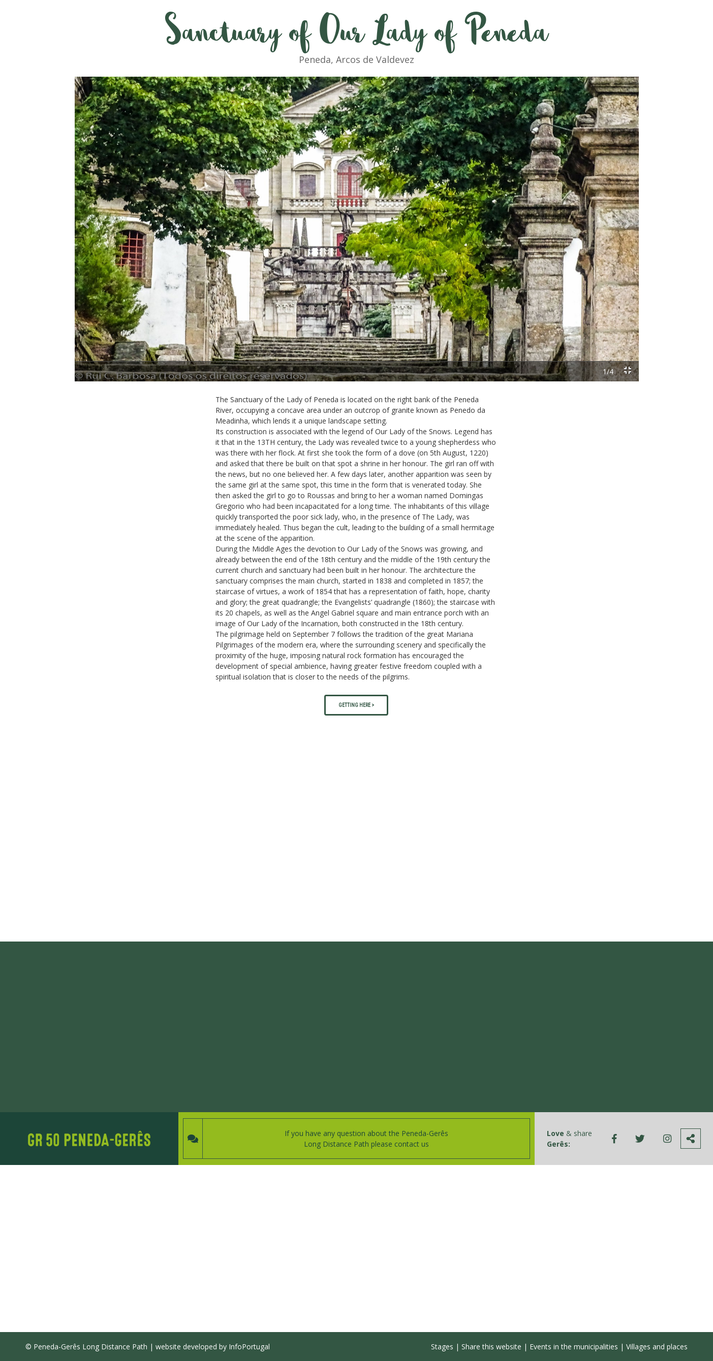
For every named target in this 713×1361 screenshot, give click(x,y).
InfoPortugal (249, 1346)
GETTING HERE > (356, 705)
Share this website (491, 1346)
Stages (442, 1346)
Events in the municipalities (574, 1346)
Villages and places (657, 1346)
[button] (86, 224)
